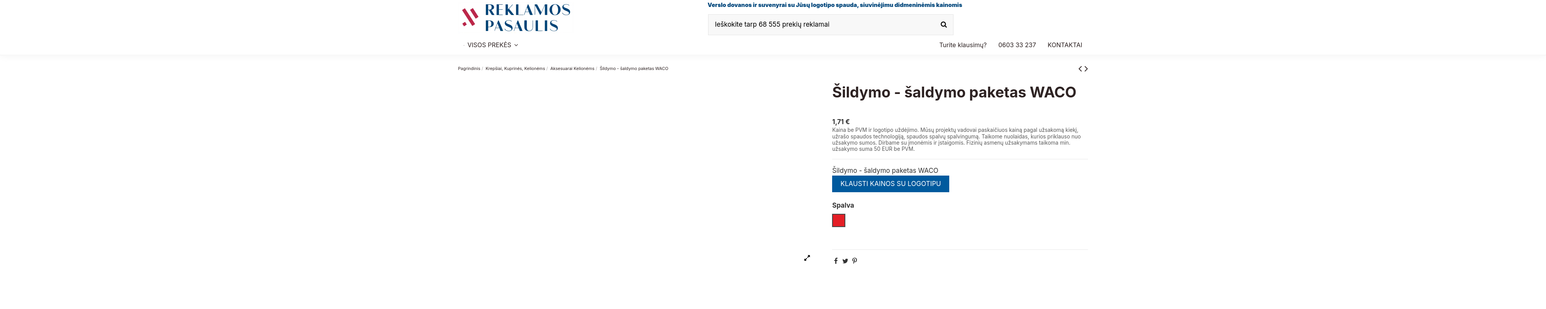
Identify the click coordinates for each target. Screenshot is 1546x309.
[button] (1017, 45)
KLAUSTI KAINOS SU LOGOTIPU (891, 184)
